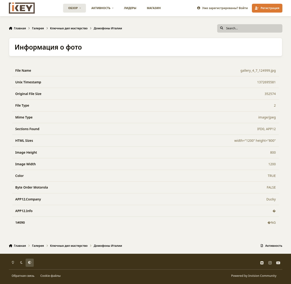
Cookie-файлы (50, 276)
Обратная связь (23, 276)
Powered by (253, 276)
